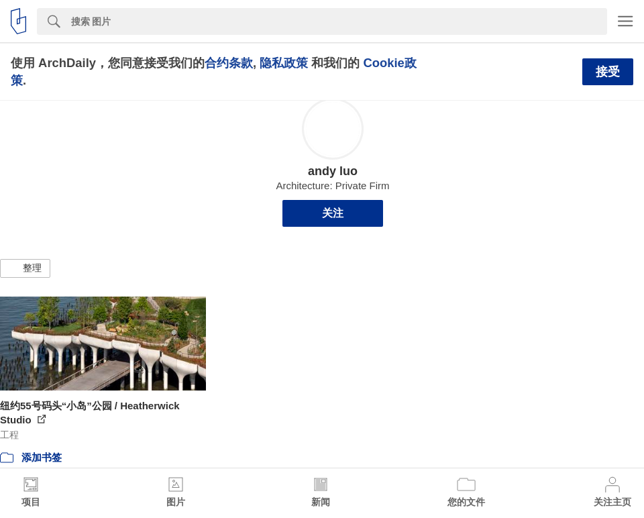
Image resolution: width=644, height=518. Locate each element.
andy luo (333, 171)
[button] (25, 268)
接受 (608, 72)
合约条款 (229, 63)
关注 (332, 213)
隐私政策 (284, 63)
